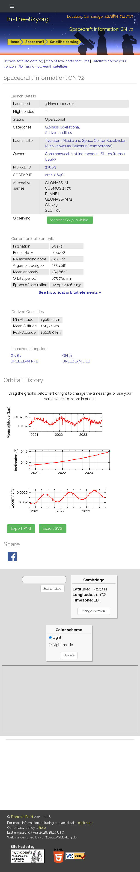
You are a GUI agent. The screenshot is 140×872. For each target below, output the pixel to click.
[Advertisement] (70, 699)
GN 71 (67, 355)
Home (14, 42)
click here (85, 823)
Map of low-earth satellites (68, 61)
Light (55, 637)
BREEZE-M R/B (24, 361)
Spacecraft (34, 42)
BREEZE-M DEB (76, 361)
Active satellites (58, 133)
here (42, 827)
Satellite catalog (64, 42)
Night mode (61, 645)
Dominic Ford (22, 817)
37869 (50, 167)
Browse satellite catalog (23, 61)
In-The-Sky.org (28, 19)
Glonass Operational (62, 127)
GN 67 (16, 355)
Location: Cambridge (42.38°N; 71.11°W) (100, 16)
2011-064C (54, 175)
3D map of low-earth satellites (43, 66)
